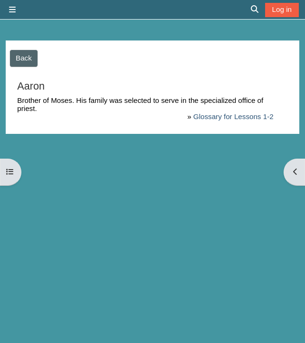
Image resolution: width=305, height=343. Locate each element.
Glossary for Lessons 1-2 (233, 116)
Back (24, 58)
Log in (282, 9)
